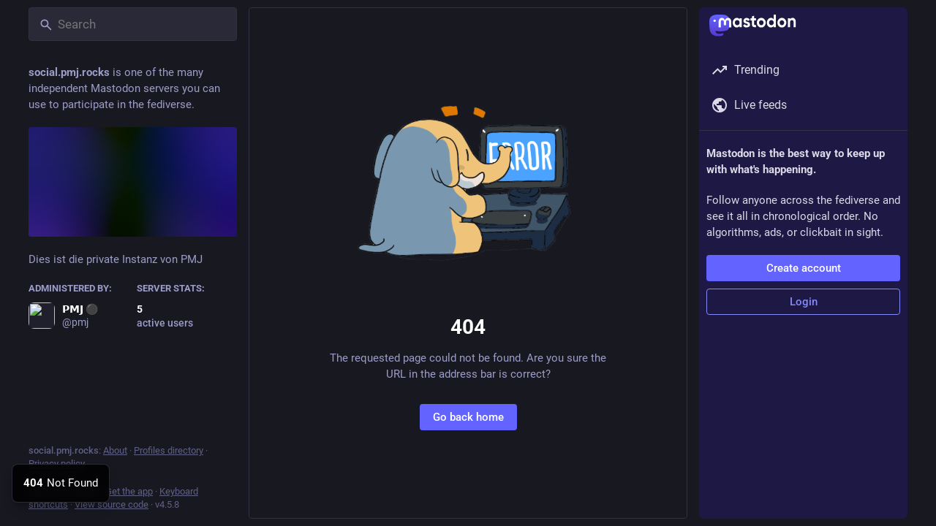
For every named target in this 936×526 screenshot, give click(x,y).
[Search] (133, 24)
